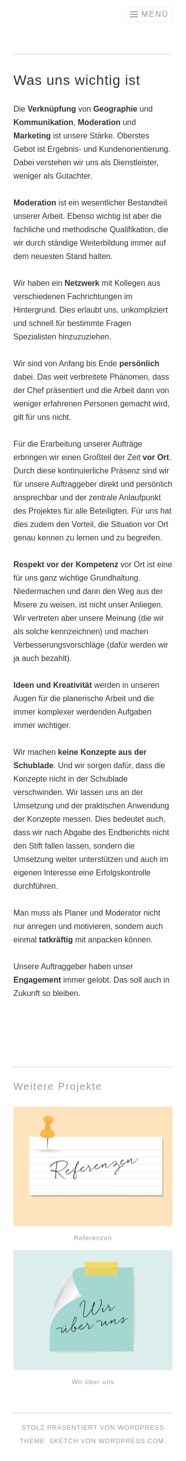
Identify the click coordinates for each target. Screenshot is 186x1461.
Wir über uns (93, 1382)
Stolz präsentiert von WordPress (93, 1427)
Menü (155, 14)
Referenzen (93, 1238)
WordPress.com (131, 1441)
